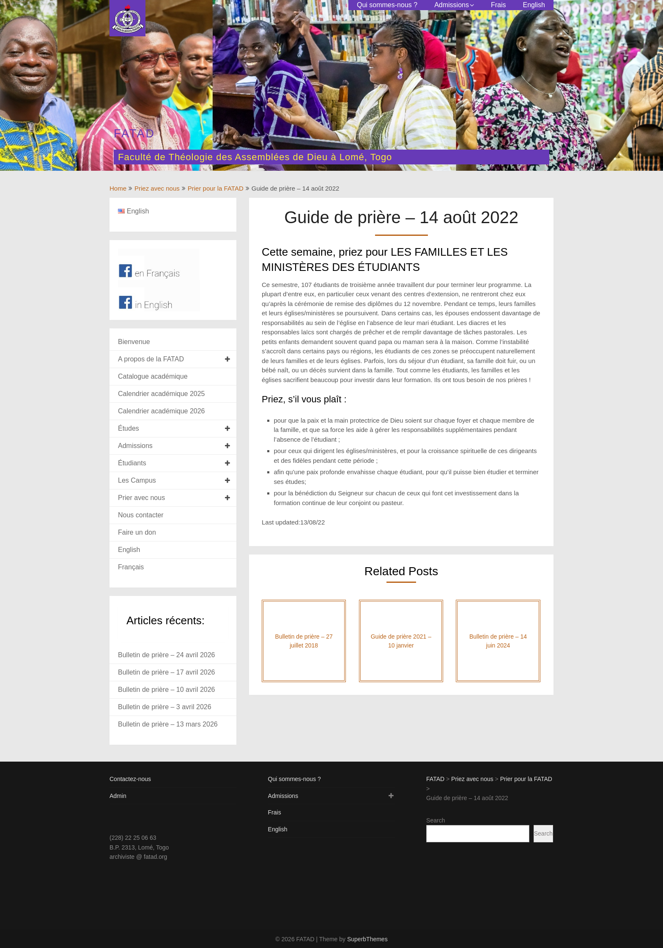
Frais (498, 4)
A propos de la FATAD (151, 359)
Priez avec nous (157, 188)
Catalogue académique (153, 376)
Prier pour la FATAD (216, 188)
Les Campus (137, 480)
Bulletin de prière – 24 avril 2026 (166, 654)
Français (131, 567)
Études (128, 428)
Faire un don (137, 532)
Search (435, 820)
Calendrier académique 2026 (161, 411)
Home (118, 188)
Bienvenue (134, 341)
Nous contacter (141, 515)
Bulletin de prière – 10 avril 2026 (166, 689)
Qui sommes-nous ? (387, 4)
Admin (118, 795)
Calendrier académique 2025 (161, 393)
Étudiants (132, 463)
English (534, 4)
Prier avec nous (141, 497)
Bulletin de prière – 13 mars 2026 (168, 724)
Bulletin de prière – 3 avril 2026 (164, 706)
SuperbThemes (367, 939)
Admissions (451, 4)
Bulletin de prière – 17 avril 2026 (166, 672)
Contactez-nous (130, 779)
